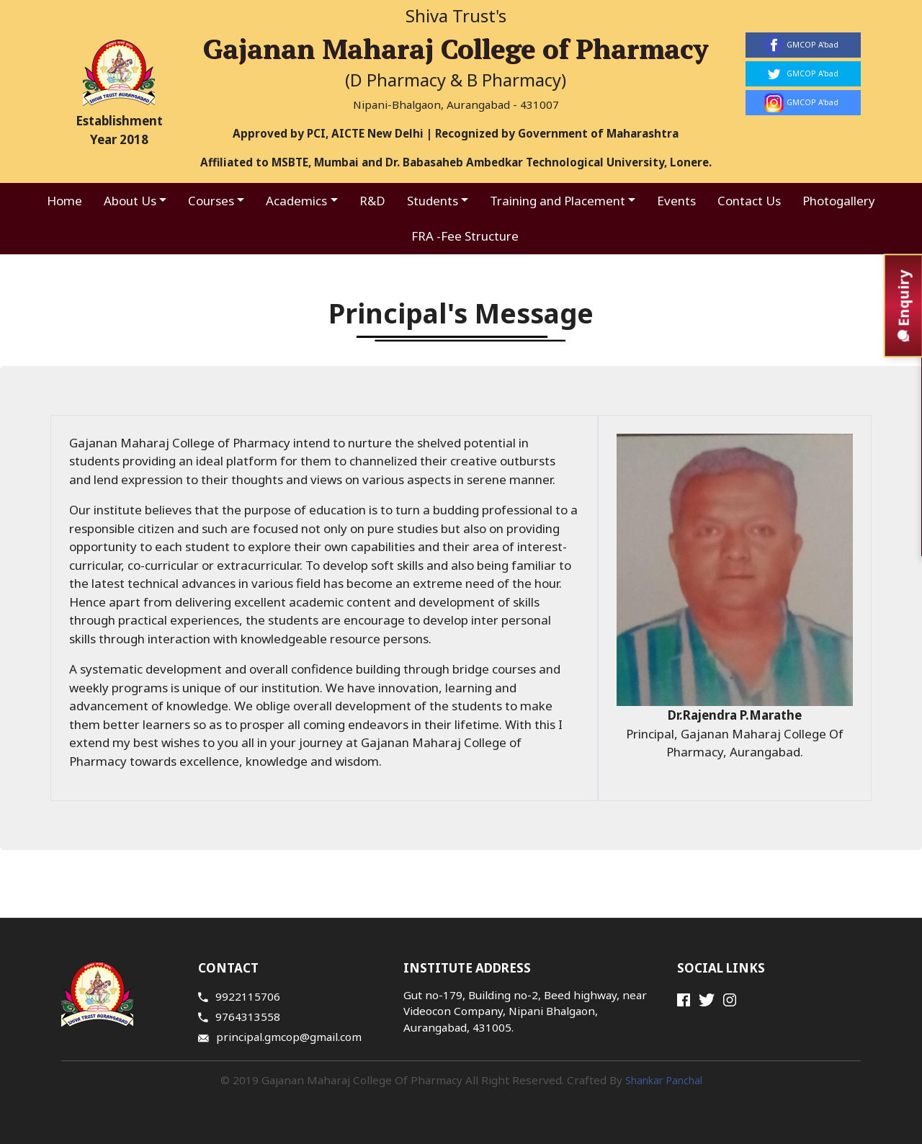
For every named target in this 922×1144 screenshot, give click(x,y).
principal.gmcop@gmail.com (280, 1036)
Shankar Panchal (663, 1080)
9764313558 (239, 1016)
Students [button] (432, 200)
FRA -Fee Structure (465, 236)
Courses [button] (211, 200)
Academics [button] (296, 200)
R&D (372, 200)
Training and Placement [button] (557, 200)
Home (64, 200)
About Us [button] (130, 200)
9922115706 (239, 996)
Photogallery (838, 200)
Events (676, 200)
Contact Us (749, 200)
